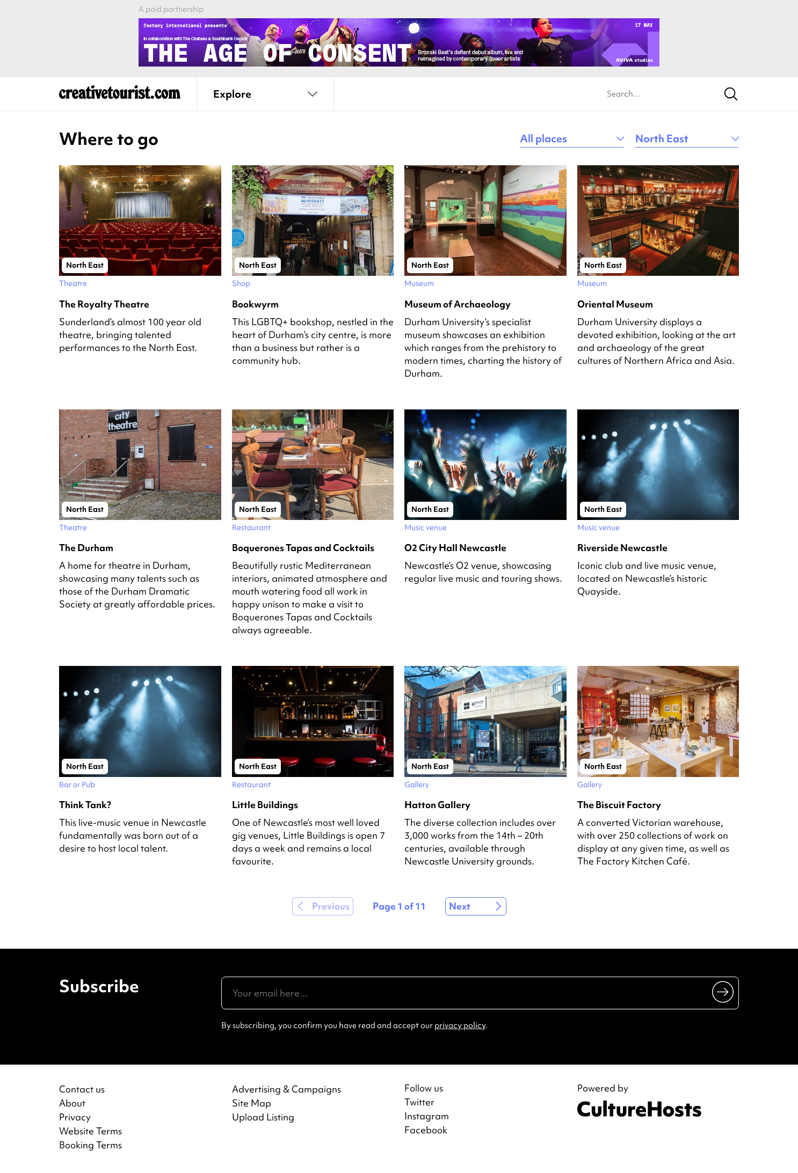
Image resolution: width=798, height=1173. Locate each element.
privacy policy (459, 1025)
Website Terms (90, 1131)
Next (459, 906)
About (72, 1103)
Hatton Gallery (437, 804)
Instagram (426, 1116)
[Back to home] (119, 96)
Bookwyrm (255, 304)
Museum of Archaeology (457, 304)
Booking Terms (90, 1145)
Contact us (82, 1089)
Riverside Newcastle (622, 547)
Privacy (75, 1117)
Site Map (251, 1103)
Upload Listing (263, 1117)
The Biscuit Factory (619, 804)
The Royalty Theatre (104, 304)
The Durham (86, 547)
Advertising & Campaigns (286, 1089)
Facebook (425, 1130)
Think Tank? (85, 804)
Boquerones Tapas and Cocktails (303, 547)
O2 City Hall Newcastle (455, 547)
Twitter (419, 1102)
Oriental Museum (615, 304)
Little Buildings (265, 804)
